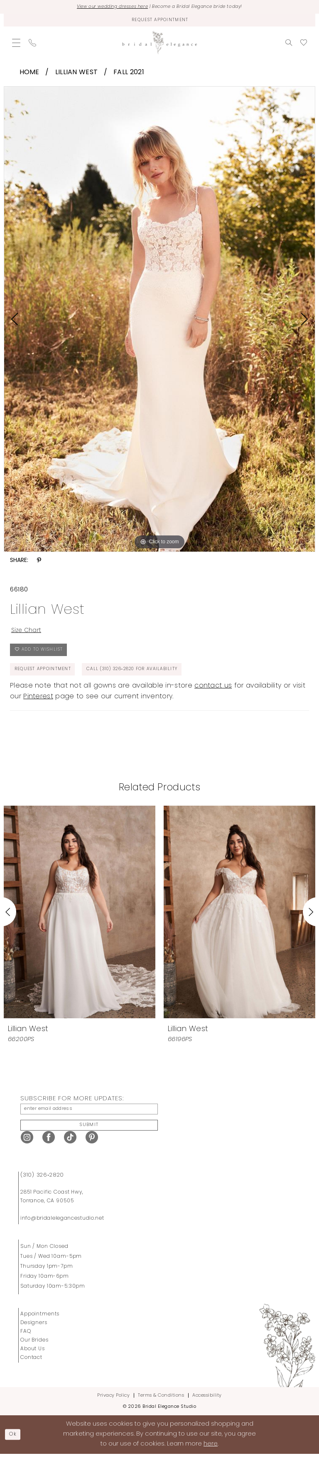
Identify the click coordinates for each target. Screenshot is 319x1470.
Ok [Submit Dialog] (15, 1450)
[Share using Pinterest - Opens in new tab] (39, 563)
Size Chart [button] (28, 635)
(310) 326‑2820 (42, 1191)
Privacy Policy (113, 1411)
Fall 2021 (128, 75)
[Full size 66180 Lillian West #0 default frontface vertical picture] (159, 322)
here (211, 1460)
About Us (32, 1364)
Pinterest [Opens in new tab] (38, 708)
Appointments (39, 1329)
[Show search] (288, 45)
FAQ (25, 1347)
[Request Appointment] (159, 22)
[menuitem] (16, 45)
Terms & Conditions (161, 1411)
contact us (213, 697)
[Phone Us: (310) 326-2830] (32, 45)
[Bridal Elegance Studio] (159, 46)
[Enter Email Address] (89, 1121)
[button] (16, 45)
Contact (31, 1373)
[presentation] (79, 923)
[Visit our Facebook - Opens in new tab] (48, 1153)
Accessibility (207, 1411)
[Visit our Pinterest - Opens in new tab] (91, 1153)
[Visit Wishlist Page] (303, 45)
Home (29, 75)
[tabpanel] (159, 322)
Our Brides (34, 1356)
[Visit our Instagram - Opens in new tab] (27, 1153)
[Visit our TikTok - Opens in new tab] (70, 1153)
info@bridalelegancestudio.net (62, 1234)
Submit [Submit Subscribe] (89, 1140)
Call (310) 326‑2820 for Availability (153, 679)
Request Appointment (47, 679)
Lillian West (76, 75)
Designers (33, 1338)
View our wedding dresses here (102, 7)
